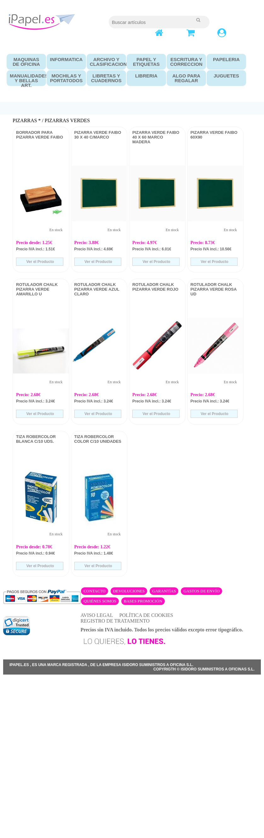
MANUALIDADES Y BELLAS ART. (26, 80)
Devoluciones (129, 591)
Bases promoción (143, 601)
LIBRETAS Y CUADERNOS (106, 78)
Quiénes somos (99, 601)
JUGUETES (226, 75)
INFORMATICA (66, 59)
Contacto (94, 591)
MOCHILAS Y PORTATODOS (66, 78)
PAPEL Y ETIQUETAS (146, 61)
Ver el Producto (39, 261)
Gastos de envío (201, 591)
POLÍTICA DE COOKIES (146, 615)
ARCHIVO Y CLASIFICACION (106, 61)
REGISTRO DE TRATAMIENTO (114, 621)
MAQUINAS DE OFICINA (26, 61)
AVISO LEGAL (96, 615)
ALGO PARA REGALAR (186, 78)
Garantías (164, 591)
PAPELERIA (226, 59)
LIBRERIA (146, 75)
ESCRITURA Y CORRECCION (186, 61)
